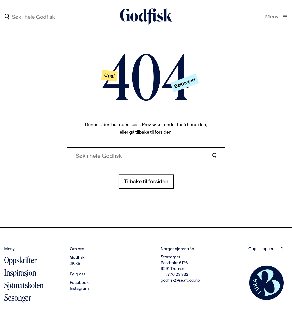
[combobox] (46, 16)
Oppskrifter (20, 260)
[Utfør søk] (6, 17)
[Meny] (276, 16)
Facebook (79, 282)
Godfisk (77, 257)
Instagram (79, 288)
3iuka (75, 263)
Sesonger (17, 298)
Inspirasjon (20, 273)
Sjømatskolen (24, 285)
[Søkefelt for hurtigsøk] (46, 17)
